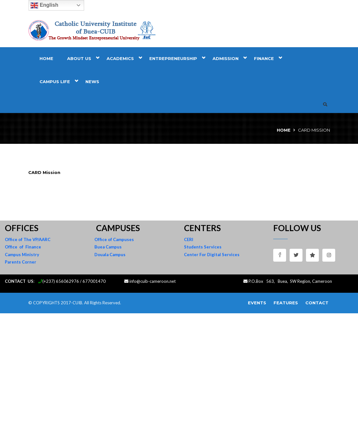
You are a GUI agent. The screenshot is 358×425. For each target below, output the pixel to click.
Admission (226, 58)
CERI (188, 239)
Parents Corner (20, 262)
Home (46, 58)
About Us (79, 58)
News (92, 81)
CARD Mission (44, 172)
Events (257, 302)
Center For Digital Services (212, 254)
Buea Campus (108, 246)
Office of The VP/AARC (27, 239)
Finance (264, 58)
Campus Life (54, 81)
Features (286, 302)
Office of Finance (23, 246)
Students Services (203, 246)
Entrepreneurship (173, 58)
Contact (316, 302)
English (44, 5)
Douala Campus (110, 254)
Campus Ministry (22, 254)
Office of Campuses (114, 239)
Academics (120, 58)
